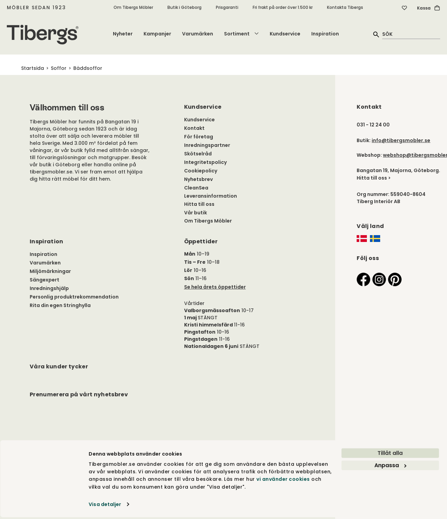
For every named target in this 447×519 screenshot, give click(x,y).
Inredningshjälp (49, 288)
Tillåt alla (390, 455)
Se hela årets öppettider (215, 287)
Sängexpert (44, 279)
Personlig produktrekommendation (74, 296)
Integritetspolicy (205, 162)
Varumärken (197, 33)
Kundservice (285, 33)
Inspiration (325, 33)
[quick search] (411, 34)
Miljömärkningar (50, 271)
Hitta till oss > (374, 177)
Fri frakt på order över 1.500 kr (283, 7)
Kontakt (194, 128)
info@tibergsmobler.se (401, 140)
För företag (198, 136)
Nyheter (123, 33)
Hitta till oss (199, 204)
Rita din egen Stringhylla (60, 305)
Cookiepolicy (200, 170)
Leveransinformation (210, 196)
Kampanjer (157, 33)
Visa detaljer (105, 506)
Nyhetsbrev (198, 179)
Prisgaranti (227, 7)
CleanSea (196, 187)
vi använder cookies (283, 480)
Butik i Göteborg (184, 7)
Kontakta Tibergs (345, 7)
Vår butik (195, 212)
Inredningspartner (207, 145)
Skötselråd (198, 153)
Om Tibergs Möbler (133, 7)
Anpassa (390, 467)
